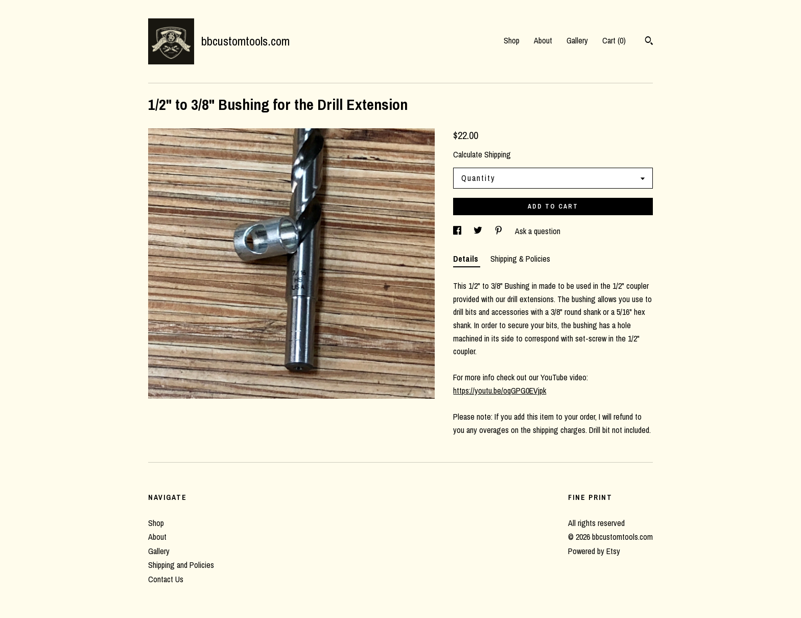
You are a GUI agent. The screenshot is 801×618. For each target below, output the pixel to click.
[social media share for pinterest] (499, 231)
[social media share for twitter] (479, 231)
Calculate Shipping (482, 154)
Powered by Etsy (594, 551)
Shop (512, 40)
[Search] (649, 42)
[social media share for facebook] (458, 231)
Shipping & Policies (520, 258)
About (543, 40)
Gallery (577, 40)
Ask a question (537, 231)
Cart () (614, 40)
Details (466, 258)
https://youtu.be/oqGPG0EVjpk (499, 390)
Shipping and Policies (181, 564)
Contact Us (165, 579)
